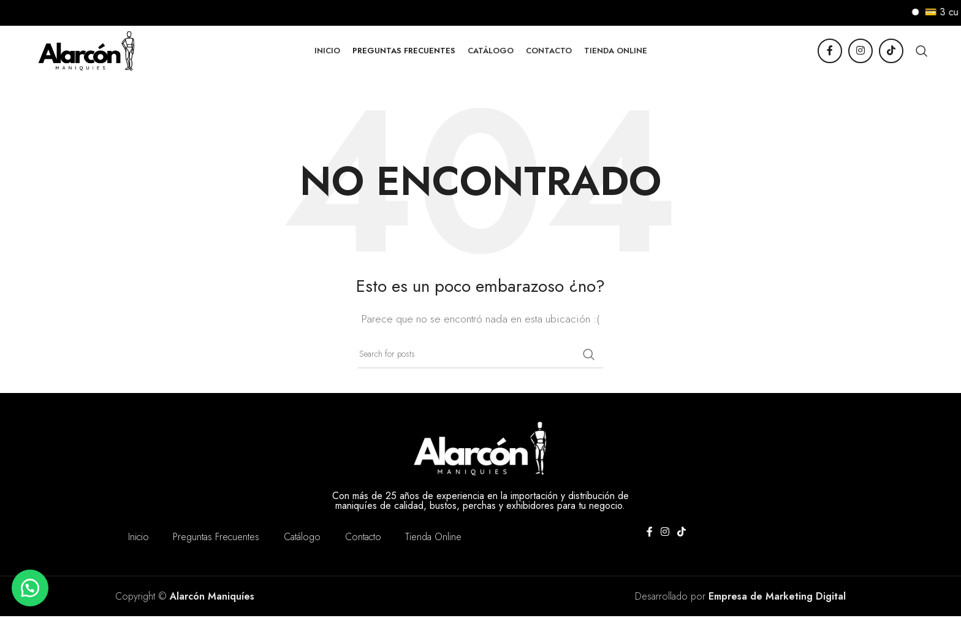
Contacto (363, 539)
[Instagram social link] (860, 52)
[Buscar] (922, 52)
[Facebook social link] (830, 52)
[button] (30, 587)
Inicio (137, 539)
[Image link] (480, 448)
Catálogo (302, 539)
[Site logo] (89, 51)
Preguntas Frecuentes (216, 539)
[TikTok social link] (891, 52)
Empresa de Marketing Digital (777, 598)
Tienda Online (434, 539)
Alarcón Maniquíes (212, 598)
